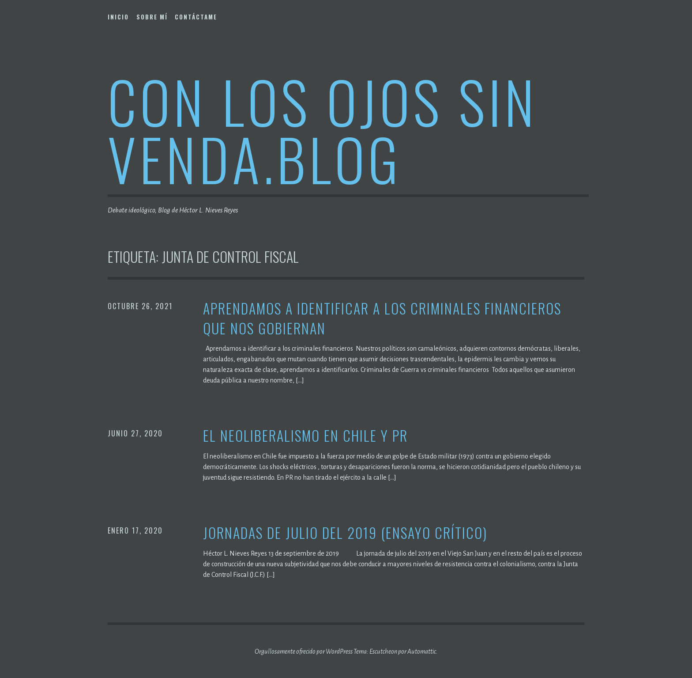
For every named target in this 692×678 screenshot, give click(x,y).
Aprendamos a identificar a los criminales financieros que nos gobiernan (382, 318)
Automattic (421, 651)
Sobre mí (152, 16)
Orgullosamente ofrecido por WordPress (304, 651)
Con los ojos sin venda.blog (323, 129)
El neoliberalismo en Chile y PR (305, 436)
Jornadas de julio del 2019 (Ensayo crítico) (345, 533)
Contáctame (196, 16)
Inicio (118, 16)
